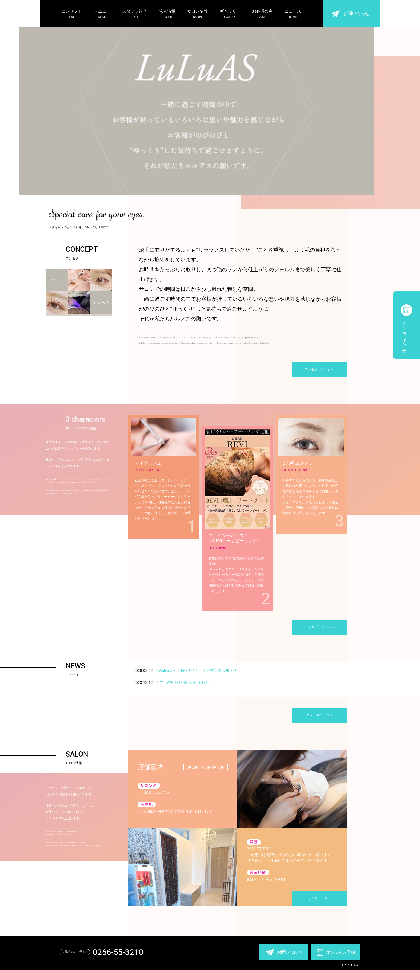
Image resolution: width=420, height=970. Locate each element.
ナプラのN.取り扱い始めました (182, 682)
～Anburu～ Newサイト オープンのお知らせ (196, 670)
